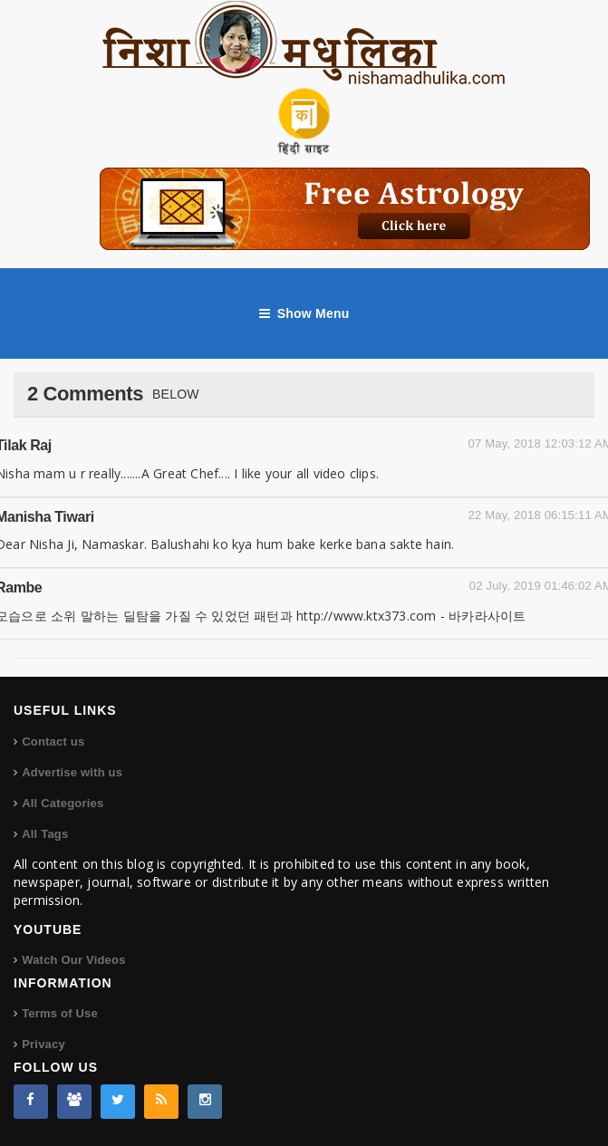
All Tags (45, 834)
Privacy (43, 1044)
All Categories (62, 803)
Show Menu (304, 313)
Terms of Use (60, 1013)
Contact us (53, 741)
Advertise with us (72, 772)
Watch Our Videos (73, 960)
